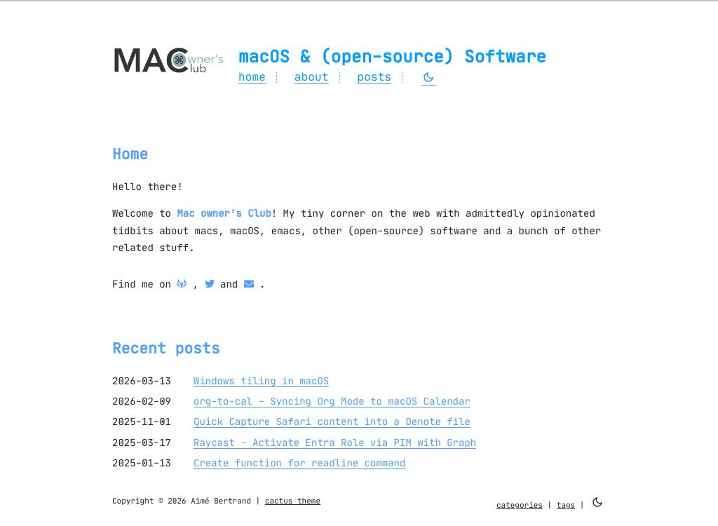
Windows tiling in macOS (261, 381)
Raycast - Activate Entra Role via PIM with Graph (335, 442)
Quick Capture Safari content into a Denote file (332, 421)
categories (519, 505)
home (252, 77)
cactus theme (292, 501)
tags (566, 505)
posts (374, 77)
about (311, 77)
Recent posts (166, 348)
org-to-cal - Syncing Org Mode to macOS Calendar (332, 401)
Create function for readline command (299, 463)
